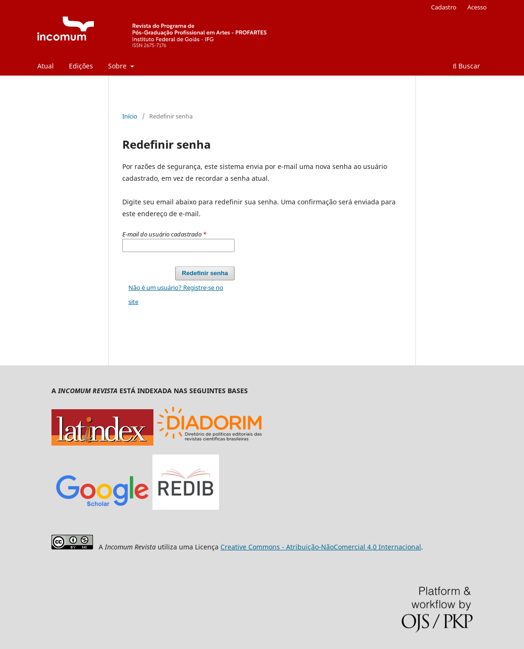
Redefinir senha (205, 273)
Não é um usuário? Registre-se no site (175, 294)
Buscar (466, 65)
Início (129, 116)
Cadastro (443, 7)
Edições (81, 65)
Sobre (118, 65)
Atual (45, 65)
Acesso (477, 7)
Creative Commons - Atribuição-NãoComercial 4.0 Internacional (320, 546)
